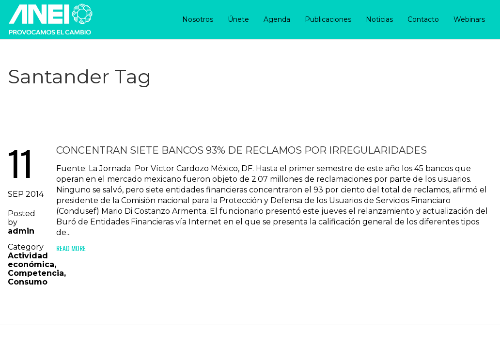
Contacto (423, 19)
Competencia (36, 273)
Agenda (277, 19)
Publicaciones (328, 19)
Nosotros (197, 19)
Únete (238, 19)
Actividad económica (31, 260)
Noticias (379, 19)
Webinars (469, 19)
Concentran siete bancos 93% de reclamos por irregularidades (241, 150)
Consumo (27, 281)
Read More (71, 248)
